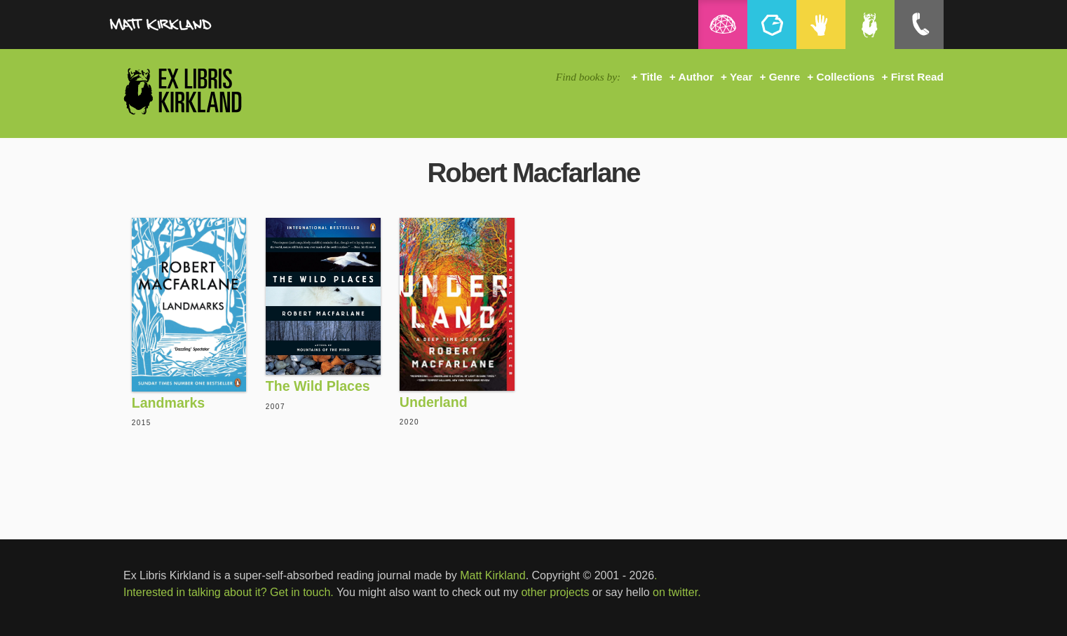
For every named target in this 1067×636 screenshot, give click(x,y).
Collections (846, 77)
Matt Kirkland (492, 575)
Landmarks (168, 402)
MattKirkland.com (193, 28)
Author (696, 77)
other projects (555, 592)
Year (741, 77)
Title (651, 77)
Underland (434, 402)
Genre (784, 77)
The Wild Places (318, 386)
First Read (917, 77)
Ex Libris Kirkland (207, 90)
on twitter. (676, 592)
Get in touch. (302, 592)
